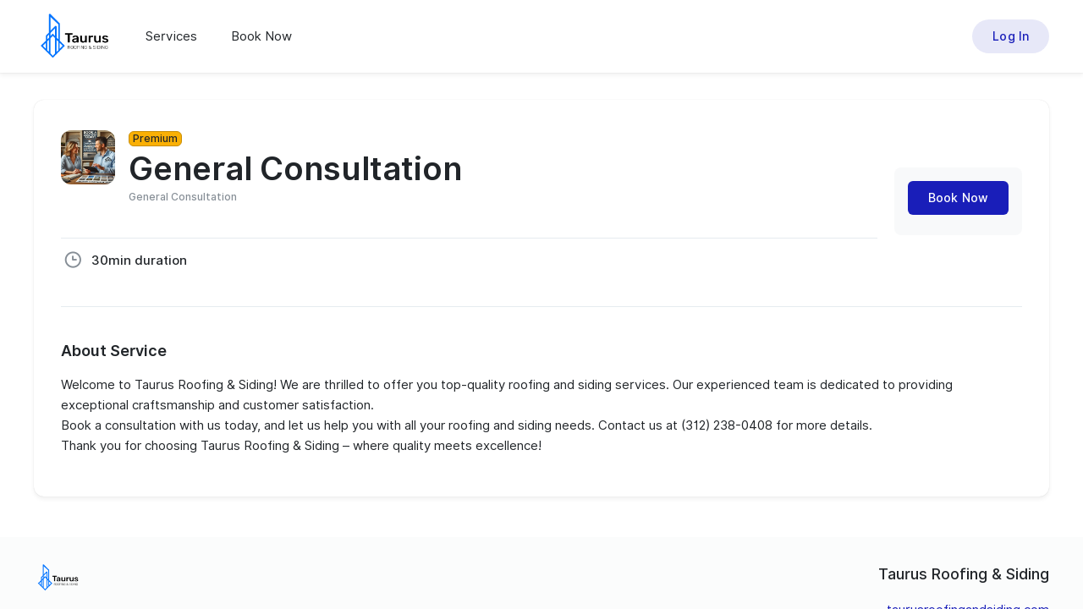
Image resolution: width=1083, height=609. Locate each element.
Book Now (261, 36)
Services (171, 36)
